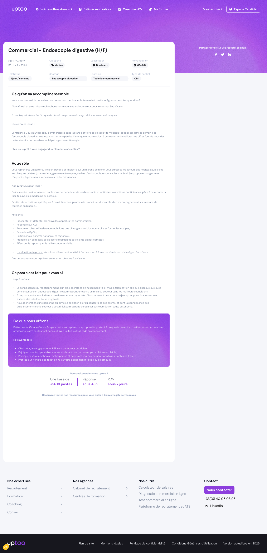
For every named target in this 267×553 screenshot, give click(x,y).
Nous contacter (219, 490)
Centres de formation (89, 496)
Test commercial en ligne (157, 500)
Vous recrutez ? (212, 9)
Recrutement (17, 488)
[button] (9, 546)
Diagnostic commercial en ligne (162, 494)
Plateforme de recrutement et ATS (164, 506)
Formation (15, 496)
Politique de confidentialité (147, 543)
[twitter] (222, 54)
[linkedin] (229, 54)
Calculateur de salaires (156, 487)
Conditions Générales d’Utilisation (194, 543)
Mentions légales (112, 543)
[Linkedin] (232, 506)
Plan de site (86, 543)
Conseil (12, 512)
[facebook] (216, 54)
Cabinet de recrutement (91, 488)
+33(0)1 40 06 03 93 (219, 499)
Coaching (14, 504)
